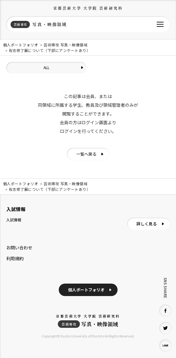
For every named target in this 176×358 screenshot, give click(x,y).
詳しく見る (147, 224)
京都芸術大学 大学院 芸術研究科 (88, 8)
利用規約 (15, 258)
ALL (46, 67)
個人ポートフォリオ (86, 290)
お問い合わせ (19, 247)
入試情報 (13, 219)
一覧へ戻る (86, 154)
